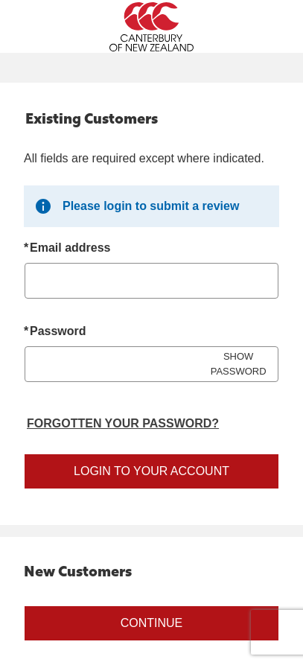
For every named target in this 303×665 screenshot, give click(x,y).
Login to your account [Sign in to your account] (151, 471)
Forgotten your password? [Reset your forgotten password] (123, 423)
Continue (152, 623)
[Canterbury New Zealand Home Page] (151, 26)
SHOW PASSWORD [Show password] (239, 364)
